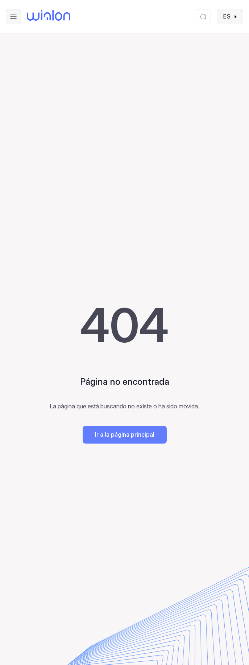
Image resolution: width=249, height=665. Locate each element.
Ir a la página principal (124, 434)
